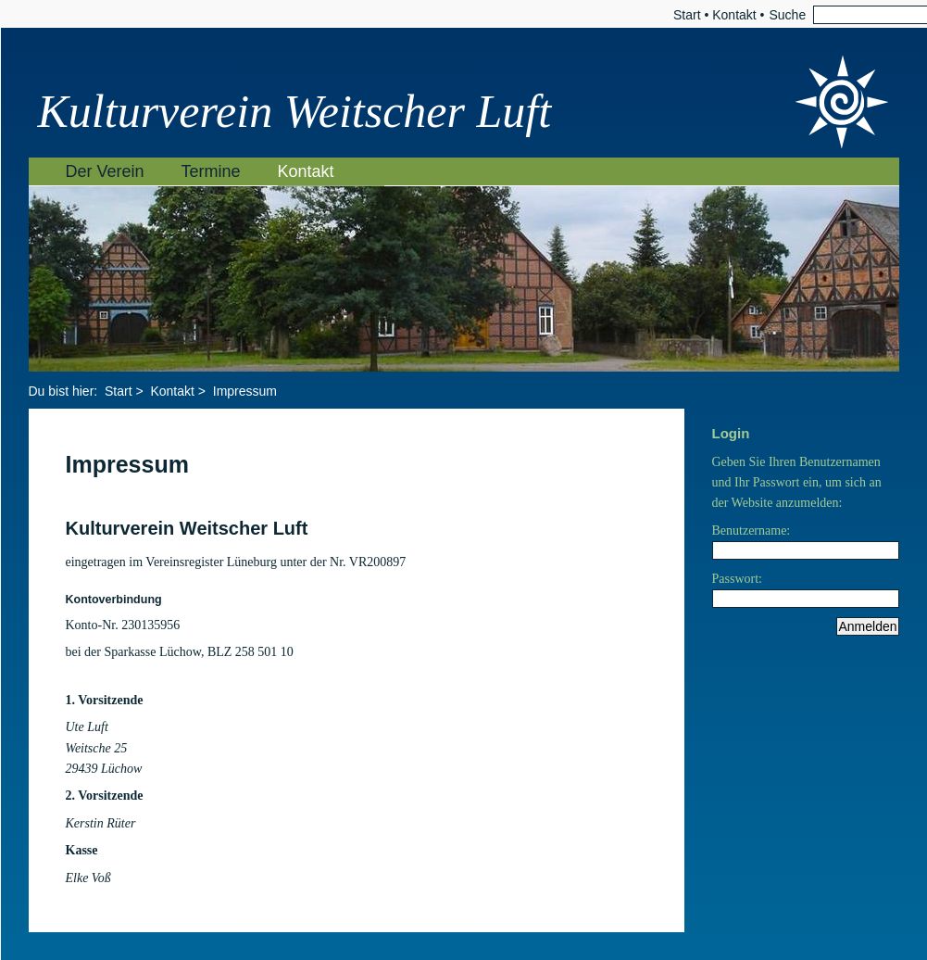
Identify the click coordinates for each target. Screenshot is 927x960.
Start (687, 14)
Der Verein (105, 171)
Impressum (245, 391)
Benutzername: (751, 530)
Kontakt (734, 14)
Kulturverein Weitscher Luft (295, 111)
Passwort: (737, 579)
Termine (211, 171)
